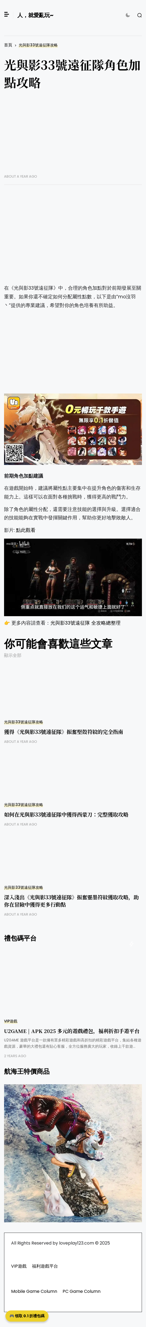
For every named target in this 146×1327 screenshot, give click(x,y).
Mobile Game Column (34, 1291)
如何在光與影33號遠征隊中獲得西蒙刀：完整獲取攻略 (66, 814)
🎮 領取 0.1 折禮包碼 (26, 1316)
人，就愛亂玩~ (35, 15)
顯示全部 (12, 655)
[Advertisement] (73, 136)
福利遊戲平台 (45, 1266)
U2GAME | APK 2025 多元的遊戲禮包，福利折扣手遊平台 (71, 1030)
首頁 (8, 45)
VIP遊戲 (10, 1021)
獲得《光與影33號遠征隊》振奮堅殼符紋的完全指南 (63, 731)
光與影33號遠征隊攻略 (38, 45)
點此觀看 (25, 530)
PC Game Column (81, 1291)
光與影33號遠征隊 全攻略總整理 (85, 623)
